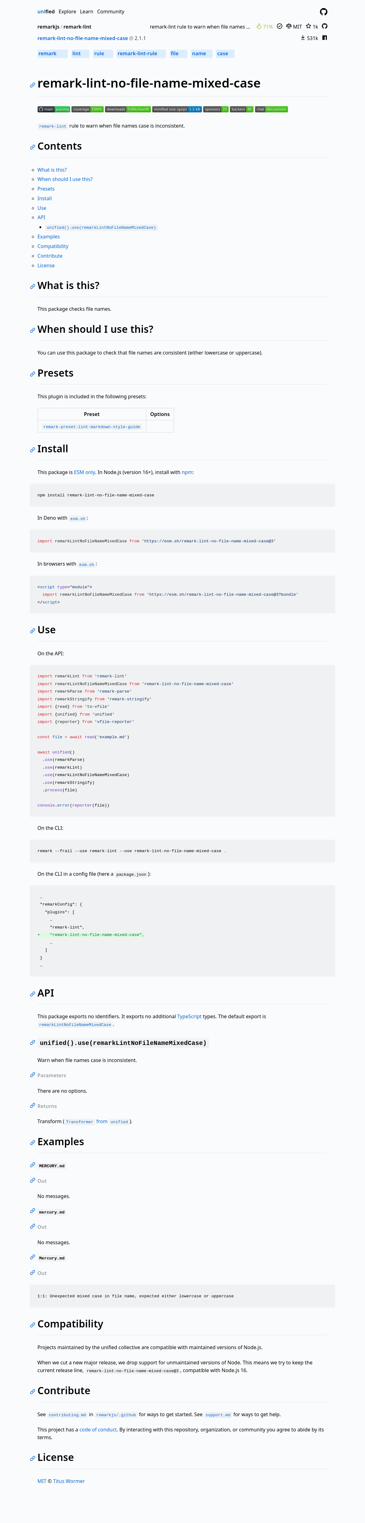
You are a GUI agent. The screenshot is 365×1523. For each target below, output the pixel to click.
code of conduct (98, 1429)
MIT (294, 26)
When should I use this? (65, 179)
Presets (46, 188)
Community (111, 11)
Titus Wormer (69, 1481)
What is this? (52, 169)
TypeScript (189, 1016)
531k (309, 38)
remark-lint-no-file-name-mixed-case (83, 38)
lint (80, 53)
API (41, 217)
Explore (67, 11)
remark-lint (77, 26)
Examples (49, 236)
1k (312, 26)
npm (187, 472)
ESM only (84, 472)
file (178, 53)
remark (53, 53)
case (225, 53)
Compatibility (53, 246)
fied (46, 11)
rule (103, 53)
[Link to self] (34, 86)
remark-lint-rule (141, 53)
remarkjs (49, 26)
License (46, 265)
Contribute (50, 255)
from (97, 1121)
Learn (86, 11)
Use (42, 208)
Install (45, 198)
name (201, 53)
